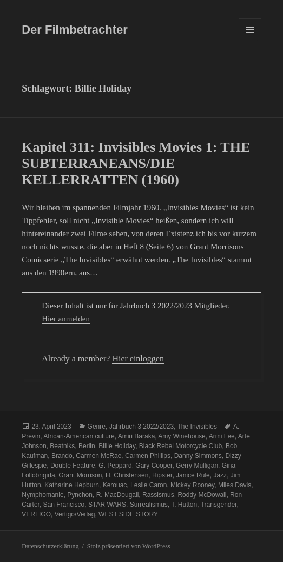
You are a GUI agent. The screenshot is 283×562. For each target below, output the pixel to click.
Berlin (86, 446)
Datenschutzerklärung (50, 546)
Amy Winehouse (181, 436)
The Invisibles (197, 426)
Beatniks (62, 446)
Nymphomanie (42, 495)
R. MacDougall (117, 495)
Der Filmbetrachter (75, 29)
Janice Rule (193, 475)
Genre (97, 426)
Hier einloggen (138, 358)
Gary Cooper (153, 465)
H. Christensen (127, 475)
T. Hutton (184, 504)
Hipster (162, 475)
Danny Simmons (198, 456)
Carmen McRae (98, 456)
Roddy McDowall (201, 495)
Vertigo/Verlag (75, 514)
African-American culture (78, 436)
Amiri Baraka (136, 436)
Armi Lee (222, 436)
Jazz (220, 475)
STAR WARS (107, 504)
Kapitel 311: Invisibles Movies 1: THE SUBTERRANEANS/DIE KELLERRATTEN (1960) (136, 163)
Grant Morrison (80, 475)
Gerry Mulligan (197, 465)
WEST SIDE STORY (128, 514)
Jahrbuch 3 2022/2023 (141, 426)
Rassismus (158, 495)
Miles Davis (234, 485)
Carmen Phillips (147, 456)
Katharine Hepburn (71, 485)
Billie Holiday (116, 446)
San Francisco (64, 504)
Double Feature (72, 465)
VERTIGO (36, 514)
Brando (62, 456)
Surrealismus (149, 504)
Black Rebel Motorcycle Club (180, 446)
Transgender (219, 504)
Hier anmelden (66, 318)
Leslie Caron (148, 485)
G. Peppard (114, 465)
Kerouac (115, 485)
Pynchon (80, 495)
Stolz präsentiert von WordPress (128, 546)
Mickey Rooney (192, 485)
